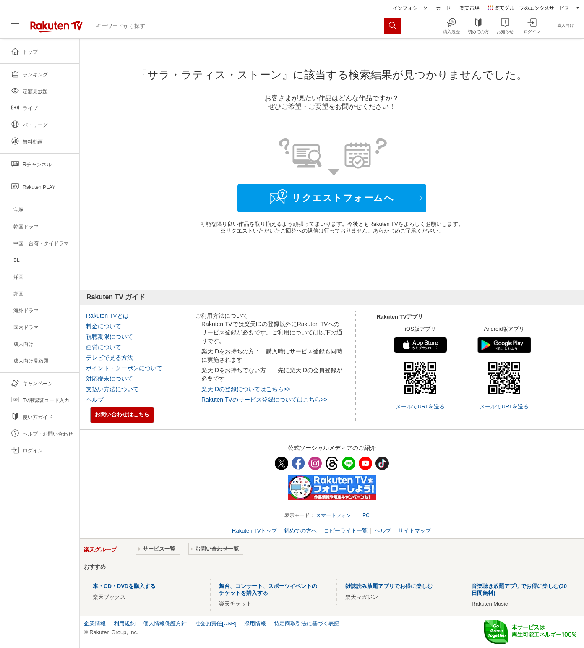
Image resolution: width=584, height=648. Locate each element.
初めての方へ (300, 531)
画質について (103, 347)
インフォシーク (410, 7)
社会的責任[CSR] (216, 623)
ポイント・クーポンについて (124, 368)
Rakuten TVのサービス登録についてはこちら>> (264, 399)
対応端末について (109, 378)
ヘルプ (95, 399)
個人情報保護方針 (165, 623)
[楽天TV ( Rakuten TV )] (56, 29)
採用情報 (255, 623)
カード (443, 7)
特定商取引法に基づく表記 (306, 623)
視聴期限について (109, 336)
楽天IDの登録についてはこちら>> (245, 389)
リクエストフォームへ (332, 196)
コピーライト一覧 (346, 531)
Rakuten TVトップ (255, 531)
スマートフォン (333, 515)
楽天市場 (469, 7)
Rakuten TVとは (107, 315)
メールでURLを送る (420, 406)
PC (366, 515)
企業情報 (95, 623)
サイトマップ (414, 531)
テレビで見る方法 (109, 357)
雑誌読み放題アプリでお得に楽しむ (389, 586)
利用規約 (125, 623)
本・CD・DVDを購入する (124, 586)
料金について (103, 326)
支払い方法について (112, 389)
